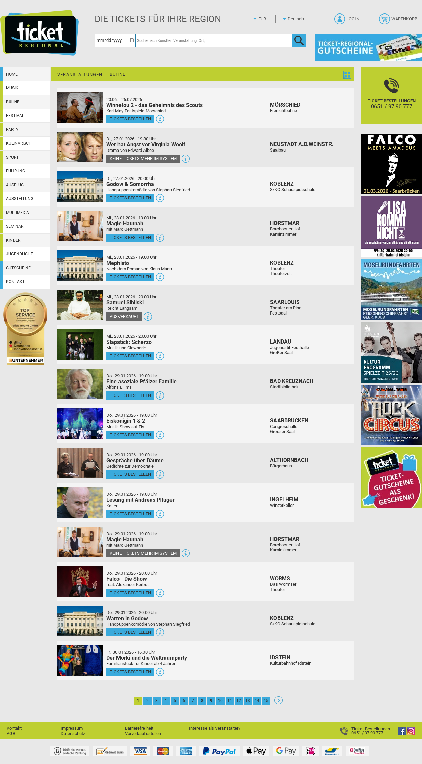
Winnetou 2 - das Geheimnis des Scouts (154, 105)
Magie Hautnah (124, 223)
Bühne (12, 102)
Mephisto (117, 263)
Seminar (14, 226)
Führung (15, 171)
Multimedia (17, 212)
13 (247, 700)
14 (257, 700)
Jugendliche (19, 254)
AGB (11, 733)
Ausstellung (19, 198)
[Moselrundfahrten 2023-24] (391, 289)
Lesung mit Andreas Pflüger (140, 500)
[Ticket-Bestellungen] (391, 101)
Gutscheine (18, 268)
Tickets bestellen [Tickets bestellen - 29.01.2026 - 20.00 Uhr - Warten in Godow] (130, 632)
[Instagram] (411, 733)
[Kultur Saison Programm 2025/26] (391, 352)
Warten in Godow (127, 618)
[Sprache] (298, 19)
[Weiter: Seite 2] (278, 702)
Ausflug (15, 185)
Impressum (72, 728)
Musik (12, 88)
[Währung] (268, 19)
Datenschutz (73, 733)
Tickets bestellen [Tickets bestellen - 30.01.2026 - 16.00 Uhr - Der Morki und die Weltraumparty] (130, 671)
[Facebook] (402, 733)
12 (238, 700)
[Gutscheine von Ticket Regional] (368, 47)
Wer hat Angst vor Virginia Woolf (145, 144)
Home (12, 74)
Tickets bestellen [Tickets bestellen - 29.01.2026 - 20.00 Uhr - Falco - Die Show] (130, 592)
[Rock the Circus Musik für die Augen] (391, 414)
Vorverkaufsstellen (143, 733)
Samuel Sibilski (125, 302)
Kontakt (15, 281)
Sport (12, 157)
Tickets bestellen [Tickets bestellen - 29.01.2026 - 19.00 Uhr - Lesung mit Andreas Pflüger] (130, 513)
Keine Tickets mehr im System (143, 158)
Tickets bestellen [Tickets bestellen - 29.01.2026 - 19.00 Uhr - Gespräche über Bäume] (130, 474)
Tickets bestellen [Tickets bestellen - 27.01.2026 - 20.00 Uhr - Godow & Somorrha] (130, 197)
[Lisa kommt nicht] (391, 226)
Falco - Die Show (126, 579)
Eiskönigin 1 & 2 (125, 421)
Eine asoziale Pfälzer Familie (141, 381)
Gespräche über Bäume (135, 460)
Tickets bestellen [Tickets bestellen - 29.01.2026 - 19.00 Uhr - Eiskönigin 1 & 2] (130, 434)
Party (12, 129)
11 (229, 700)
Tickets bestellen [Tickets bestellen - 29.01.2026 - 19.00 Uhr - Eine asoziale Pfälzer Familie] (130, 395)
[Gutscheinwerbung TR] (391, 477)
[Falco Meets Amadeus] (391, 163)
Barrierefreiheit (139, 728)
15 (266, 700)
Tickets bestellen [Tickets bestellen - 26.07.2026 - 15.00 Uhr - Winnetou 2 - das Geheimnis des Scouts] (130, 118)
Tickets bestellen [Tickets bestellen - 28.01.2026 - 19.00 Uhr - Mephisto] (130, 276)
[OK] (299, 40)
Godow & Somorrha (130, 184)
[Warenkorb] (399, 20)
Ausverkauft (124, 316)
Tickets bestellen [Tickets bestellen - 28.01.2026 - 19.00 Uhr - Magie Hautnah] (130, 237)
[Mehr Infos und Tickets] (80, 107)
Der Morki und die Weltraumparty (146, 658)
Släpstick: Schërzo (129, 342)
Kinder (13, 240)
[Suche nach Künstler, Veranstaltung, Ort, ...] (213, 40)
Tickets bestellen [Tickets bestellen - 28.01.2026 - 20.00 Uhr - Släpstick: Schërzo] (130, 355)
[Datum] (115, 40)
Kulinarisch (19, 143)
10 (220, 700)
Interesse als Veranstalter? (214, 728)
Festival (15, 115)
